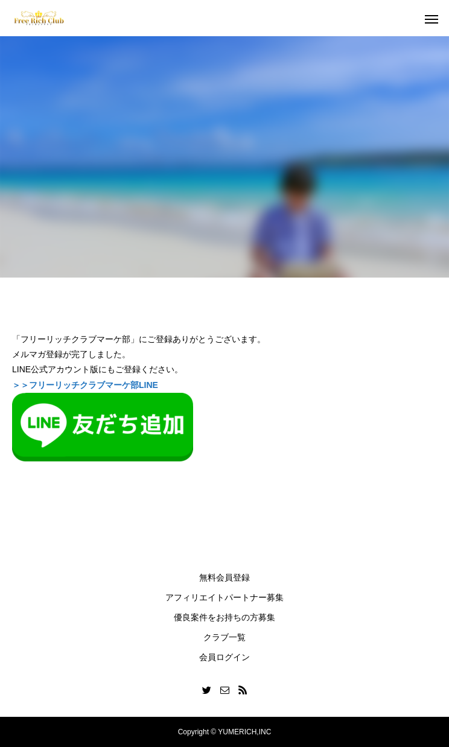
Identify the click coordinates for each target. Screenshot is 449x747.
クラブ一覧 (224, 637)
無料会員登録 (224, 577)
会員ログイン (224, 657)
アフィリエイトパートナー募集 (224, 597)
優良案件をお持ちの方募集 (224, 617)
